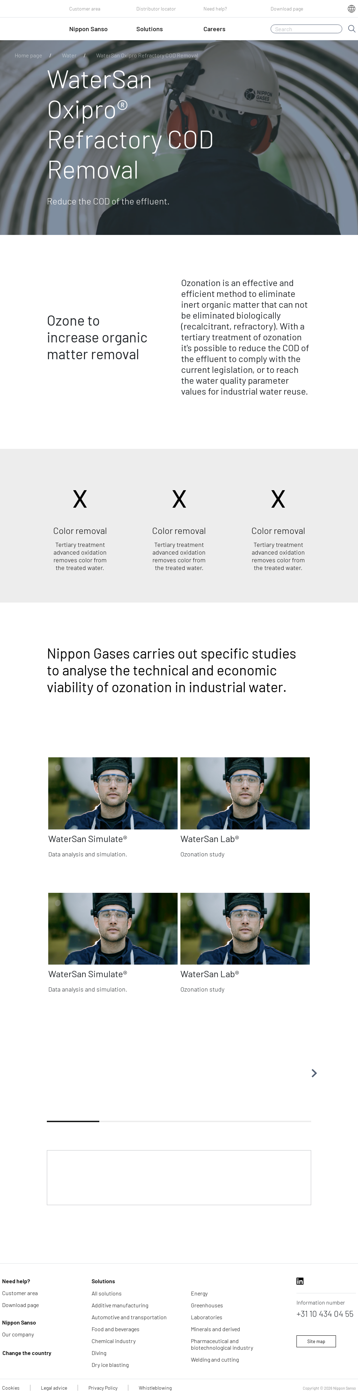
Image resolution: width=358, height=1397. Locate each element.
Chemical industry (114, 1340)
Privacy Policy (102, 1388)
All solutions (107, 1293)
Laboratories (206, 1317)
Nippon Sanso (19, 1322)
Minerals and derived (215, 1329)
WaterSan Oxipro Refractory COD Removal (147, 55)
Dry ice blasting (110, 1364)
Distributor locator (156, 9)
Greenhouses (207, 1305)
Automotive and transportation (129, 1317)
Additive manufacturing (120, 1305)
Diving (99, 1352)
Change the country (26, 1352)
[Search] (306, 29)
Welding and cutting (215, 1359)
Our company (18, 1334)
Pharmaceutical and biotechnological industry (222, 1344)
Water (69, 55)
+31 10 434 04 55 (324, 1313)
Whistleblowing (155, 1388)
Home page (28, 55)
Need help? (215, 9)
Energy (199, 1293)
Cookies (11, 1388)
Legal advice (54, 1388)
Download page (287, 9)
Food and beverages (115, 1329)
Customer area (84, 9)
